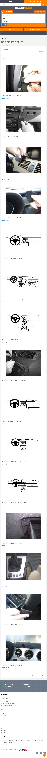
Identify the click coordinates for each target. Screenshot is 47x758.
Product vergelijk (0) (6, 49)
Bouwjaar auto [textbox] (6, 21)
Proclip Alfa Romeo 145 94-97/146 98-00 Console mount (15, 339)
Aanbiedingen (4, 719)
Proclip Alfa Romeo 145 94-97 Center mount (12, 258)
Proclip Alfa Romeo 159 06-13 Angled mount (12, 624)
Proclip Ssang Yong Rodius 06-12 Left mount (12, 95)
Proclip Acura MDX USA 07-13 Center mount (12, 177)
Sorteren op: (41, 51)
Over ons (3, 700)
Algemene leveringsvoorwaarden (8, 705)
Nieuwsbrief (3, 732)
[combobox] (23, 15)
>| (33, 673)
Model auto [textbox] (5, 18)
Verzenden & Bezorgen (6, 701)
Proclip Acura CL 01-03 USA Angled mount (11, 136)
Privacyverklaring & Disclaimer (8, 703)
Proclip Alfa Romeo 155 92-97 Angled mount (12, 421)
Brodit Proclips (8, 38)
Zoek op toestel (39, 12)
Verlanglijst (3, 730)
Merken (2, 713)
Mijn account (4, 727)
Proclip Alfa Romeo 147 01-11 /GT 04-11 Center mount (14, 380)
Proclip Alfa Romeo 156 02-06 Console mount (12, 584)
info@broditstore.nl (35, 29)
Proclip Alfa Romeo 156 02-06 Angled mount (12, 543)
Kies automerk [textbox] (6, 15)
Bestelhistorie (4, 728)
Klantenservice (4, 698)
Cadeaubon (3, 715)
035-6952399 (11, 29)
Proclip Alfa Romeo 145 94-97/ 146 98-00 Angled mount (15, 299)
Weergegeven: (41, 56)
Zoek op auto (7, 12)
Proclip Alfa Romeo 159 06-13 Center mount (12, 665)
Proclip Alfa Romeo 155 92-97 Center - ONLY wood (14, 502)
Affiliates (3, 717)
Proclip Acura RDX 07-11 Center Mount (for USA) (13, 217)
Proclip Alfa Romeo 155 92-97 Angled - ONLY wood (14, 461)
